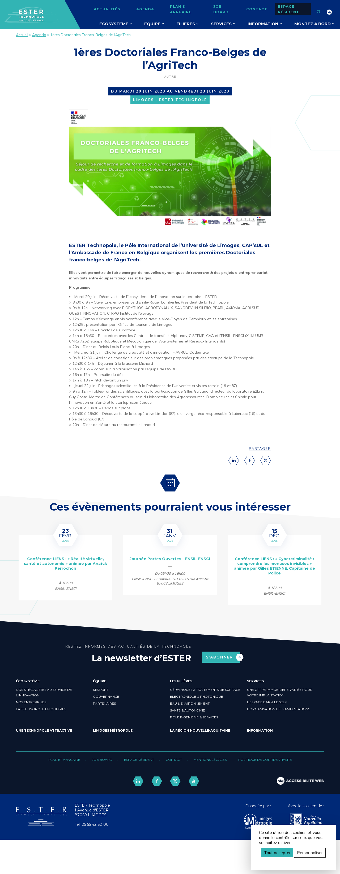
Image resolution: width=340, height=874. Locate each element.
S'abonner (223, 657)
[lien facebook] (156, 781)
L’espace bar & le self (267, 702)
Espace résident (288, 9)
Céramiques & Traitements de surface (205, 690)
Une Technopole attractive (44, 730)
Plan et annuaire (64, 760)
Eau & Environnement (190, 703)
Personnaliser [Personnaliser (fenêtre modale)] (310, 852)
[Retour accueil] (41, 825)
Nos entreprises (31, 702)
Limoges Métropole (113, 730)
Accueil (22, 34)
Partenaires (104, 703)
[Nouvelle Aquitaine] (306, 822)
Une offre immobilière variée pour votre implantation (279, 692)
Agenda (145, 9)
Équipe (152, 23)
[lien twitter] (175, 781)
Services (221, 23)
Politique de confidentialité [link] (284, 861)
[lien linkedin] (138, 781)
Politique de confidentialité (265, 760)
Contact (256, 9)
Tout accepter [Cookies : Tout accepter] (277, 852)
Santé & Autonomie (187, 710)
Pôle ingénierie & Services (194, 717)
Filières (185, 23)
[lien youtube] (194, 781)
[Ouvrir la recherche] (318, 12)
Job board (221, 9)
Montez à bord (312, 23)
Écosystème (113, 23)
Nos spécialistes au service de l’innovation (44, 692)
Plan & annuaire (181, 9)
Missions (100, 690)
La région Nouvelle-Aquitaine (200, 730)
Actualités (107, 9)
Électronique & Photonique (196, 697)
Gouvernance (106, 697)
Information (263, 23)
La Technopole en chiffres (41, 709)
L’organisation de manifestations (278, 709)
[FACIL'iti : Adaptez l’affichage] (329, 12)
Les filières (181, 681)
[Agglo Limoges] (258, 822)
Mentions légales (210, 760)
